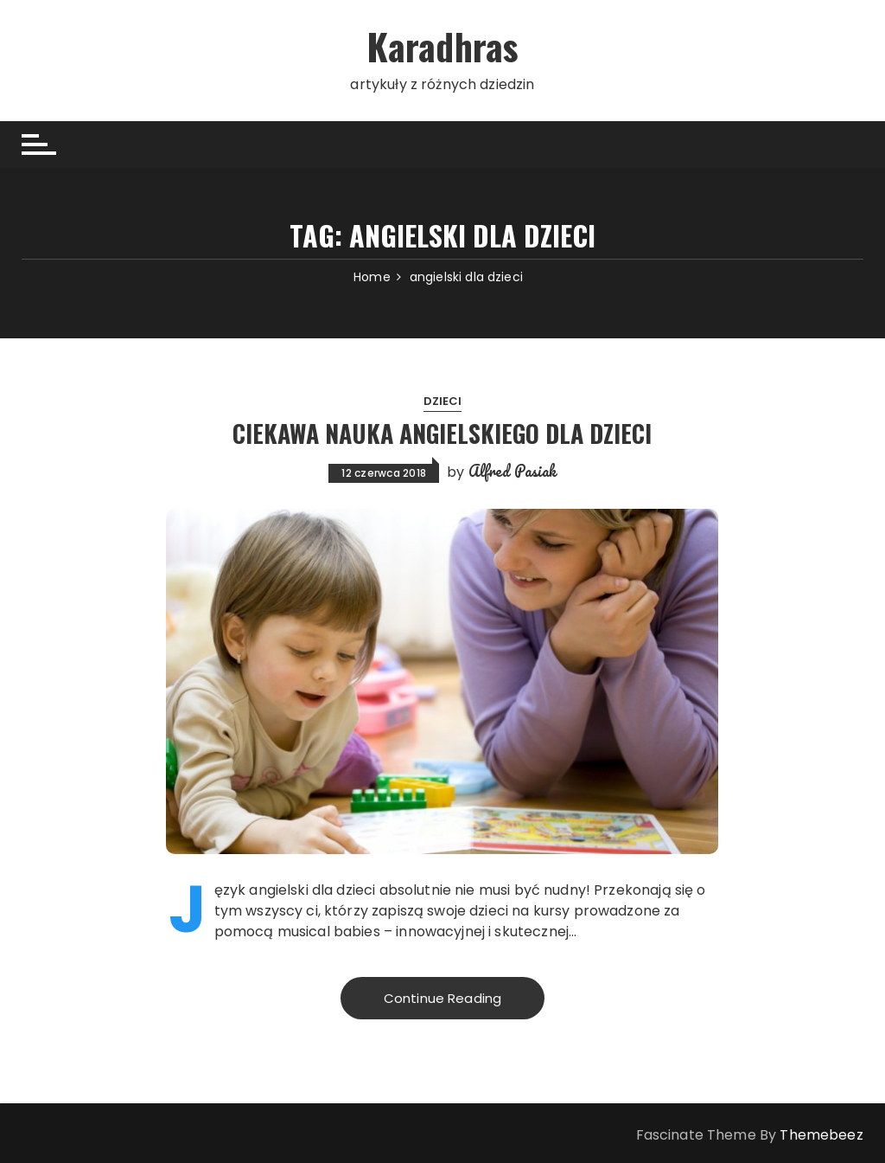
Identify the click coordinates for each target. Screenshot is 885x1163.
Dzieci (442, 401)
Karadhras (442, 46)
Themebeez (821, 1135)
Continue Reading (442, 998)
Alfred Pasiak (512, 470)
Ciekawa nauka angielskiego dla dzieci (442, 433)
